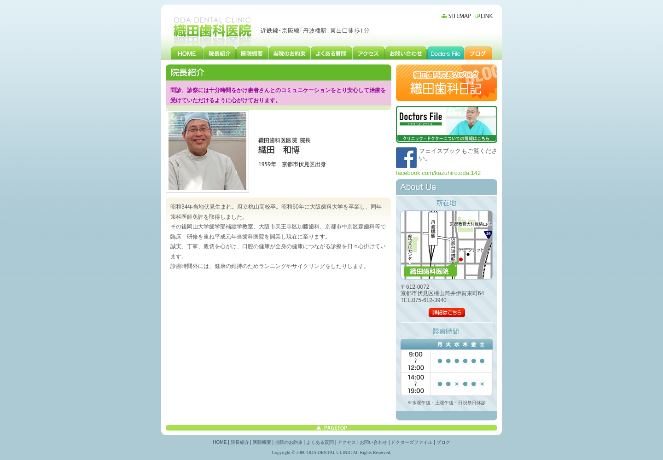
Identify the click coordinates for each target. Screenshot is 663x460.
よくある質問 (332, 53)
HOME (187, 53)
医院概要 (252, 53)
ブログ (478, 53)
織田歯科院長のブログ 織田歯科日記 (446, 82)
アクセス (369, 53)
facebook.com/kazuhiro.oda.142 (438, 172)
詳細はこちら (447, 312)
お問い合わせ (406, 53)
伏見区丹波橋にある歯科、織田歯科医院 (213, 30)
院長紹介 (220, 53)
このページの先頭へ (331, 428)
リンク (483, 16)
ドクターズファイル (446, 53)
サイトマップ (457, 16)
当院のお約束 (290, 53)
